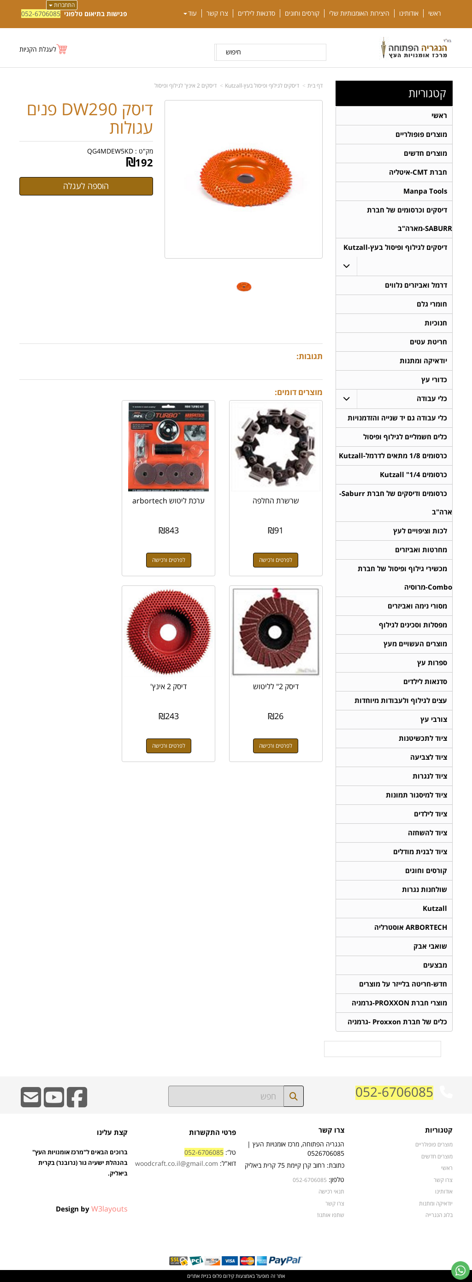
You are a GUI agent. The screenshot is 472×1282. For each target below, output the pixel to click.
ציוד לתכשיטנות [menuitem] (423, 738)
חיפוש (233, 51)
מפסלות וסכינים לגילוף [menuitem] (413, 625)
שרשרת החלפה (277, 499)
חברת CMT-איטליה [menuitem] (418, 172)
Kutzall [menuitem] (435, 908)
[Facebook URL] (77, 1103)
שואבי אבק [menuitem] (430, 946)
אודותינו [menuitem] (409, 13)
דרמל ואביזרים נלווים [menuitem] (416, 285)
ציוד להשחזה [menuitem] (427, 833)
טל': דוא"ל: (185, 1158)
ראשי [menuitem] (434, 13)
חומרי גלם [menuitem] (432, 304)
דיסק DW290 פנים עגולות (90, 118)
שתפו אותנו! (330, 1214)
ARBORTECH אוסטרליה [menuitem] (410, 927)
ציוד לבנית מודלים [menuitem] (420, 852)
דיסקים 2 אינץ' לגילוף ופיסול (185, 85)
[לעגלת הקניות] (43, 49)
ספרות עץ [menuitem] (432, 663)
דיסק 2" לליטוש (65, 499)
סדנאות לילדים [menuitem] (256, 13)
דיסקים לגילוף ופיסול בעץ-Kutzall (262, 85)
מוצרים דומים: (299, 392)
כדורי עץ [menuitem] (434, 379)
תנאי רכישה (331, 1191)
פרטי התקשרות (212, 1132)
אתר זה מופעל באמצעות (236, 1275)
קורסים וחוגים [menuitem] (302, 13)
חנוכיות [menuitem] (436, 323)
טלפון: (336, 1179)
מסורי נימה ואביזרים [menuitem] (417, 606)
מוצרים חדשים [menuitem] (425, 153)
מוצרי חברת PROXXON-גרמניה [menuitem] (399, 1003)
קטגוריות (427, 93)
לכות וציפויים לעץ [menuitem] (420, 531)
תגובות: (309, 356)
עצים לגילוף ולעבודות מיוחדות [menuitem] (400, 700)
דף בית (315, 85)
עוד (190, 13)
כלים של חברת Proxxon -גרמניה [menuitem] (397, 1022)
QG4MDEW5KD (110, 151)
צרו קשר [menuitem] (217, 13)
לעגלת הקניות (37, 49)
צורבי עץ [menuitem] (433, 719)
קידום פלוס (222, 1275)
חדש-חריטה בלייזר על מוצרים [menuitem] (403, 984)
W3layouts (109, 1209)
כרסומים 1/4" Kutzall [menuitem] (413, 474)
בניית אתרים (199, 1275)
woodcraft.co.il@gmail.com (176, 1163)
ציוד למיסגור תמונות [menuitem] (416, 795)
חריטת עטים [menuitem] (428, 342)
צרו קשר (331, 1130)
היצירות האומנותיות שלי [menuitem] (359, 13)
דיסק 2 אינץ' (277, 683)
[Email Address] (31, 1103)
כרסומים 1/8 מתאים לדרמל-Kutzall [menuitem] (393, 456)
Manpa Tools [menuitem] (425, 191)
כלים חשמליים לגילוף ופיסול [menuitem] (405, 437)
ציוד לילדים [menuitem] (430, 814)
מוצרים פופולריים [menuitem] (421, 134)
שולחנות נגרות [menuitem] (424, 889)
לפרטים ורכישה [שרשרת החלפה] (276, 558)
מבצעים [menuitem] (435, 965)
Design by (92, 1209)
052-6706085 (40, 13)
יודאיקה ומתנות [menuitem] (423, 361)
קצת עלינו (112, 1132)
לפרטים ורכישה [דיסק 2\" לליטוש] (65, 558)
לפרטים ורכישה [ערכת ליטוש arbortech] (171, 558)
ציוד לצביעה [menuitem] (428, 757)
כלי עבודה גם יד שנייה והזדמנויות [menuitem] (397, 418)
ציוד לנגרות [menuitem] (430, 776)
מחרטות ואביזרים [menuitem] (421, 550)
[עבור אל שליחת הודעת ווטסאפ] (460, 1270)
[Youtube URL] (54, 1103)
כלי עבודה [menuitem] (432, 398)
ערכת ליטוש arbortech (171, 503)
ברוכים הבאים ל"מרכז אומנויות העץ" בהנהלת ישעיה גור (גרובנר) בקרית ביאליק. (80, 1173)
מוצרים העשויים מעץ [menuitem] (415, 644)
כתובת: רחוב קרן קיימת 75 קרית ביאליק (294, 1165)
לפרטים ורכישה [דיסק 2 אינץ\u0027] (276, 742)
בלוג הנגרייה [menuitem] (439, 1214)
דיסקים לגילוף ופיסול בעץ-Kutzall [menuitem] (395, 247)
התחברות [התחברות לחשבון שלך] (62, 5)
